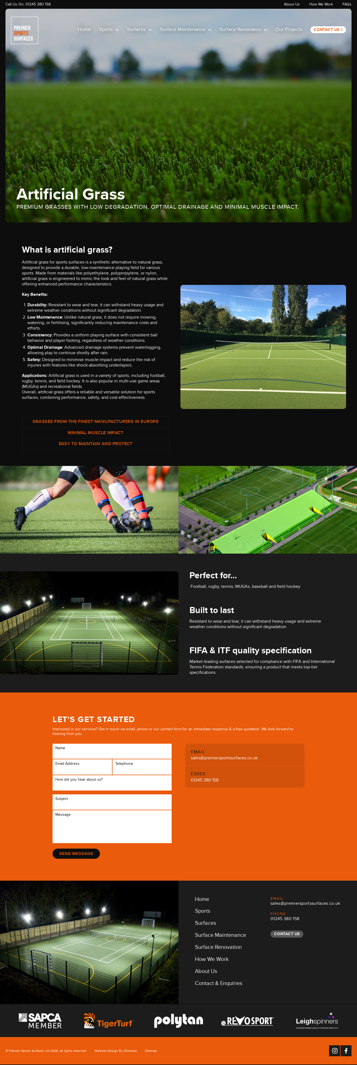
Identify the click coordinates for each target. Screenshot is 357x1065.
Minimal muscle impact (95, 433)
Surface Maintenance (185, 30)
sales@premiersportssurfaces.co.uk (224, 758)
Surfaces (139, 30)
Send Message (76, 853)
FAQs (347, 5)
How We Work (321, 5)
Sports (109, 30)
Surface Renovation (243, 30)
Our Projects (288, 30)
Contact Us (326, 29)
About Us (292, 5)
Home (84, 30)
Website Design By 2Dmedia (115, 1052)
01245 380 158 (38, 5)
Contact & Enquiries (218, 984)
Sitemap (151, 1052)
